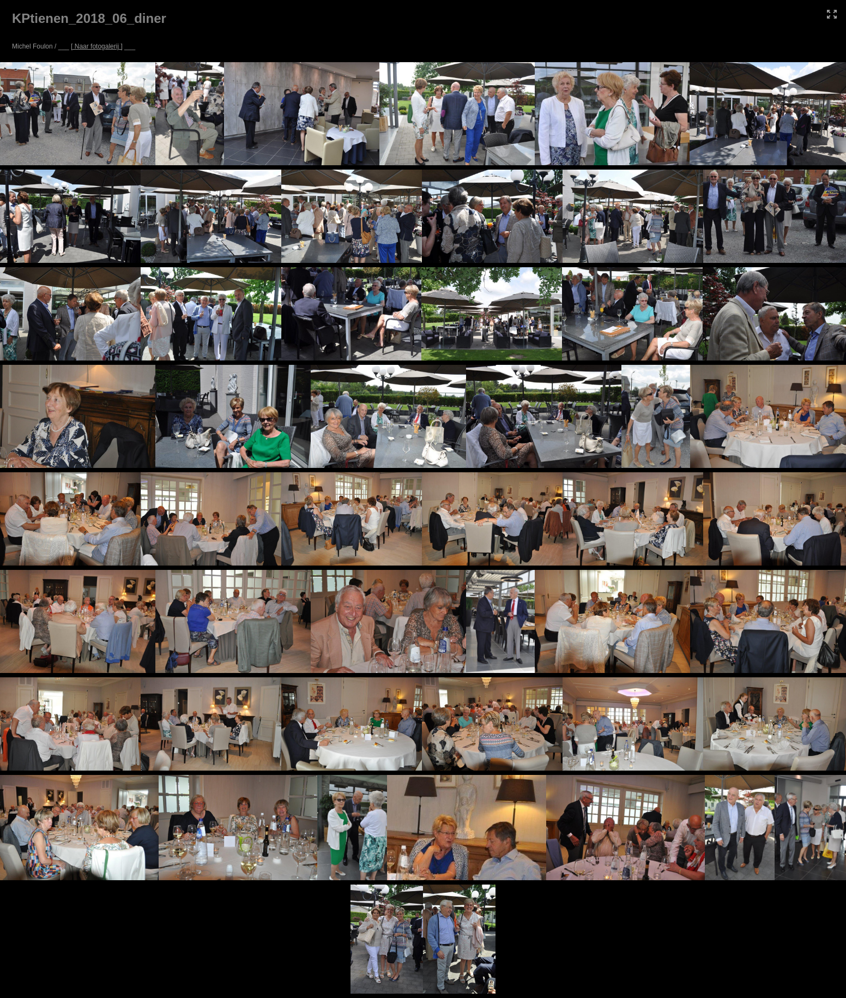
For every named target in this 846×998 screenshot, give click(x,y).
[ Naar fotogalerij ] (97, 46)
